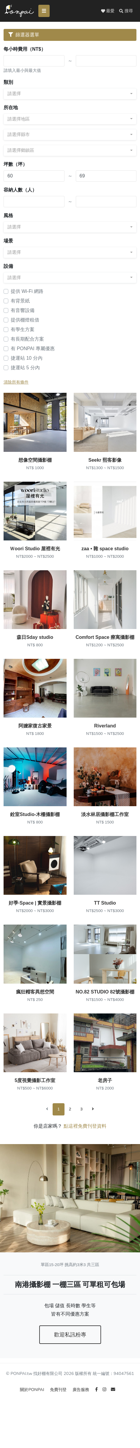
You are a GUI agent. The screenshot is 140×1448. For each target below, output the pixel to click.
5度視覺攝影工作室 (35, 1106)
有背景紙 (20, 301)
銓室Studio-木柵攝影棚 (35, 831)
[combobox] (70, 94)
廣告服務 (81, 1416)
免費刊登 (59, 1416)
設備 (8, 266)
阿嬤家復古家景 (35, 739)
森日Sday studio (35, 647)
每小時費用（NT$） (25, 49)
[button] (126, 11)
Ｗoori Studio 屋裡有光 (35, 555)
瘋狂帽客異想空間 (35, 1014)
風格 (8, 216)
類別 (8, 82)
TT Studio (105, 922)
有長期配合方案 (27, 339)
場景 (8, 241)
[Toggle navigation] (45, 11)
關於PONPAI (32, 1416)
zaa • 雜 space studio (105, 555)
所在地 (11, 107)
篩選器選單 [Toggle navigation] (23, 35)
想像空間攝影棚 (35, 463)
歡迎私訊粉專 (70, 1361)
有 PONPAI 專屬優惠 (33, 349)
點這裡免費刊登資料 (85, 1152)
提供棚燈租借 (25, 320)
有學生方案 (22, 330)
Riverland (105, 739)
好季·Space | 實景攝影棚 (35, 922)
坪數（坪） (15, 164)
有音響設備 (22, 310)
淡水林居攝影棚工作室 (105, 831)
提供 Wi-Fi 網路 (27, 291)
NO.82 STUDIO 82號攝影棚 (105, 1014)
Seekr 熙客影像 (105, 463)
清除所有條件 (16, 383)
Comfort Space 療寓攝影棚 (104, 647)
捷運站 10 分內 (27, 358)
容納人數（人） (20, 190)
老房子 (105, 1106)
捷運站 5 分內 (25, 368)
